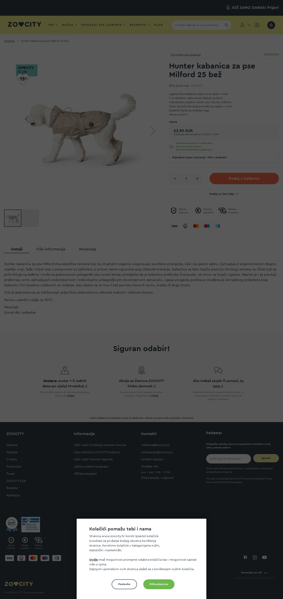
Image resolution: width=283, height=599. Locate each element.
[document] (143, 560)
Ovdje (93, 559)
